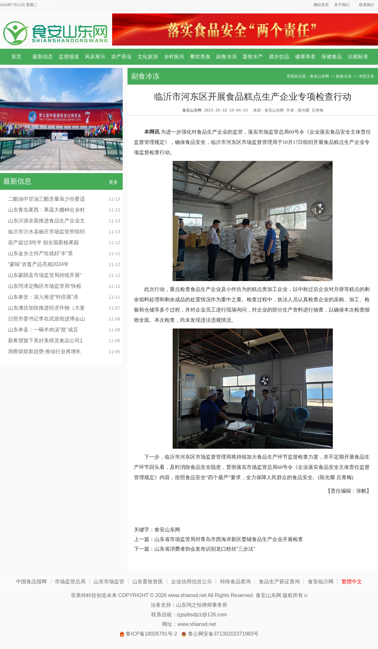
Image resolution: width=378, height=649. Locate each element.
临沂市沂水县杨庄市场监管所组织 (46, 231)
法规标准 (358, 56)
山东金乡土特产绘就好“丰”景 (40, 253)
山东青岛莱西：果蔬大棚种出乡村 (46, 209)
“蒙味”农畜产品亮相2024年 (38, 264)
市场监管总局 (70, 581)
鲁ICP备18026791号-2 (151, 634)
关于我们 (341, 5)
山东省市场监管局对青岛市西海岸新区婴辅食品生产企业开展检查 (228, 539)
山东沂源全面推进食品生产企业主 (46, 220)
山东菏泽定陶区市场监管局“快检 (44, 286)
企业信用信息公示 (191, 581)
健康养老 (305, 56)
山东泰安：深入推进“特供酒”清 (43, 297)
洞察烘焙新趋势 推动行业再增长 (44, 351)
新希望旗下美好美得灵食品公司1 (45, 340)
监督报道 (69, 56)
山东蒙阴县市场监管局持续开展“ (44, 275)
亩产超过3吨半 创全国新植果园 (43, 242)
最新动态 (42, 56)
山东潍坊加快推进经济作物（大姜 (46, 308)
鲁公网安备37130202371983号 (223, 634)
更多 (113, 182)
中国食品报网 (31, 581)
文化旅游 (147, 56)
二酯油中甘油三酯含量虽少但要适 (46, 199)
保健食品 (331, 56)
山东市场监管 (109, 581)
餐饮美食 (200, 56)
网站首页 (321, 5)
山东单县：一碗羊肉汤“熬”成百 (43, 329)
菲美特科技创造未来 (94, 595)
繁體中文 (351, 581)
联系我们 (366, 5)
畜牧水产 (252, 56)
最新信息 (17, 181)
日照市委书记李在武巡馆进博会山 (46, 318)
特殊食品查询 (235, 581)
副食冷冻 (226, 56)
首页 (16, 56)
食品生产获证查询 (279, 581)
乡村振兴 (174, 56)
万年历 (47, 5)
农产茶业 (121, 56)
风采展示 (95, 56)
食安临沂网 (320, 581)
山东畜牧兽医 (147, 581)
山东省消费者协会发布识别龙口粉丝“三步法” (204, 549)
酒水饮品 (279, 56)
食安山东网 (319, 76)
